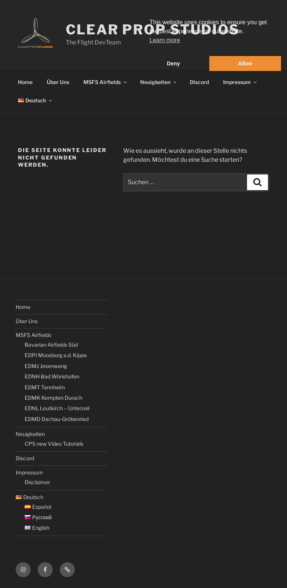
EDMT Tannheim (45, 387)
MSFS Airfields (105, 82)
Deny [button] (173, 63)
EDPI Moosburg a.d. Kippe (56, 355)
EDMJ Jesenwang (46, 366)
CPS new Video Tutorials (54, 443)
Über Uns (58, 82)
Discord (199, 82)
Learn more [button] (164, 40)
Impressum (240, 82)
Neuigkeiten (159, 82)
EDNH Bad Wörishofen (52, 376)
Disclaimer (37, 482)
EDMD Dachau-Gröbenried (57, 419)
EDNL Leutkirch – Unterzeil (57, 408)
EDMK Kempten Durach (53, 397)
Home (25, 82)
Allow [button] (245, 63)
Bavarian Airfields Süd (51, 344)
